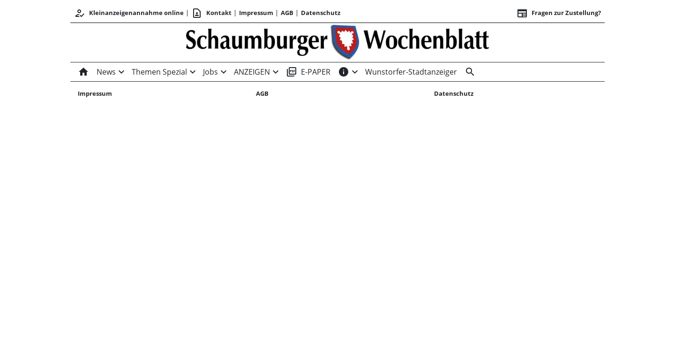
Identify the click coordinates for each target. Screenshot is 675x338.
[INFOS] (343, 71)
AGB (287, 12)
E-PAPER (308, 71)
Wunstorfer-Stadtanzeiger (411, 72)
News (106, 72)
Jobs (210, 72)
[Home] (85, 71)
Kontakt (211, 13)
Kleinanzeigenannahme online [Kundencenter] (129, 13)
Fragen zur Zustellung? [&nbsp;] (559, 13)
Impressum (256, 12)
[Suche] (468, 71)
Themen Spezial (159, 72)
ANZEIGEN (252, 72)
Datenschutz (320, 12)
